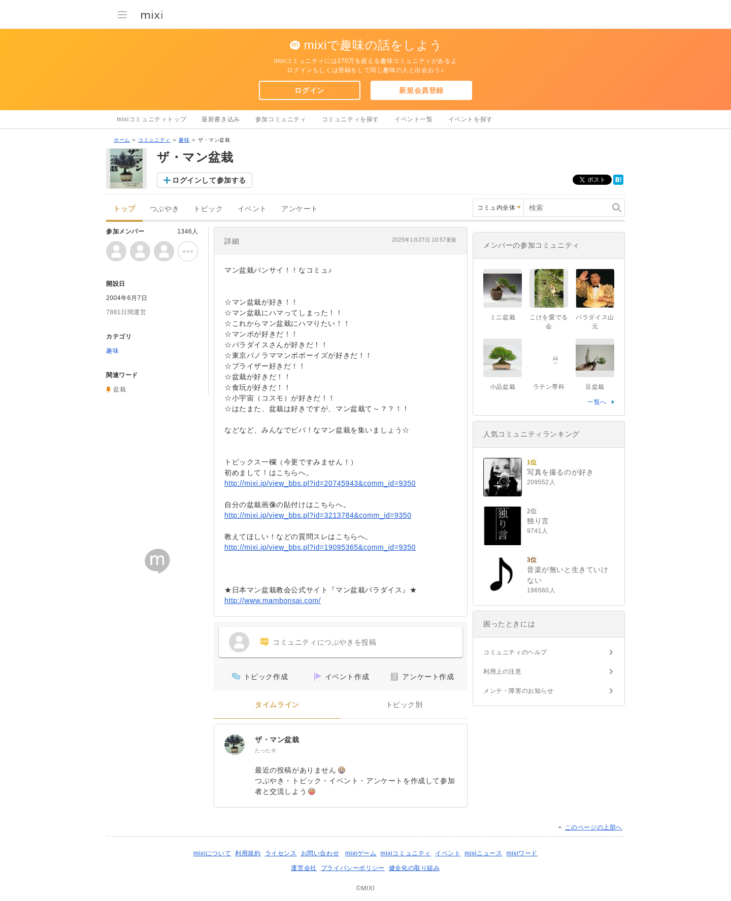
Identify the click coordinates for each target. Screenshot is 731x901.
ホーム (122, 140)
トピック (208, 209)
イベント (252, 209)
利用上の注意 (502, 671)
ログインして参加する (209, 180)
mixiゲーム (361, 853)
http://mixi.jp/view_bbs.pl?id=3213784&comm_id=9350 (318, 515)
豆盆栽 (595, 386)
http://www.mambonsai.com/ (272, 600)
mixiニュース (483, 853)
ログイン (309, 90)
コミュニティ (154, 140)
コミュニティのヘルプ (515, 652)
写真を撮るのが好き (560, 472)
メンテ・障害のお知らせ (518, 690)
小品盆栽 (502, 386)
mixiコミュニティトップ (151, 119)
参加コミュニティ (281, 119)
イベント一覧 (413, 119)
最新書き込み (221, 119)
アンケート (299, 209)
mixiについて (212, 853)
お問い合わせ (320, 853)
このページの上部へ (593, 827)
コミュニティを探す (350, 119)
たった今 (265, 750)
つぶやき (164, 209)
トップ (124, 209)
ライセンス (281, 853)
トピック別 (404, 705)
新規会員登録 (421, 90)
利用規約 (247, 853)
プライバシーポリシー (353, 868)
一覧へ (597, 402)
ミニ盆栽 (502, 317)
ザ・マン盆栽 (277, 740)
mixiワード (522, 853)
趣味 (184, 140)
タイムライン (277, 705)
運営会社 (303, 868)
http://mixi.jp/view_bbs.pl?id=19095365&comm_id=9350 (320, 547)
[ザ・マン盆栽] (234, 745)
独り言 (538, 521)
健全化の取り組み (414, 868)
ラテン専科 (549, 386)
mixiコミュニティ (406, 853)
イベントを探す (470, 119)
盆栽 (119, 389)
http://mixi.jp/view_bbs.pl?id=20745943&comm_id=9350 (320, 483)
